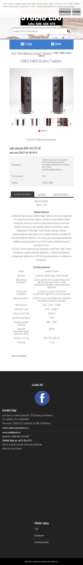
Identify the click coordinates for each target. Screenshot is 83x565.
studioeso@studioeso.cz (18, 428)
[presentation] (12, 124)
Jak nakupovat (39, 535)
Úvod (13, 53)
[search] (68, 31)
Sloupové (47, 53)
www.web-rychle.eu (50, 561)
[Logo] (42, 17)
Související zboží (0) (60, 194)
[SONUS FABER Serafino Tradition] (41, 69)
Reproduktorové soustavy (29, 53)
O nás (36, 528)
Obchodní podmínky (41, 542)
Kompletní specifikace (22, 194)
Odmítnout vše (65, 11)
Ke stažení (42, 194)
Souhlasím (76, 11)
